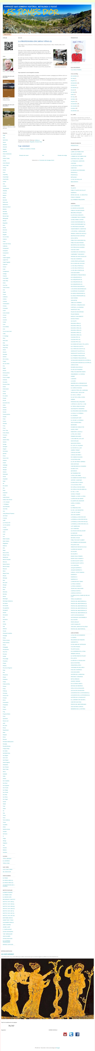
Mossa (4, 587)
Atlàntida (5, 190)
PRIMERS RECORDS (76, 436)
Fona (4, 425)
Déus (4, 338)
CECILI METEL (74, 238)
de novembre (74, 76)
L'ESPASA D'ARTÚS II (76, 593)
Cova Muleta (6, 326)
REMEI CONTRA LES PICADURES (79, 385)
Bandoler (5, 200)
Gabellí (4, 437)
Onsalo (4, 631)
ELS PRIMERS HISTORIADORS (78, 542)
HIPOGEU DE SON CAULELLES (78, 256)
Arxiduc (4, 186)
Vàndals (5, 831)
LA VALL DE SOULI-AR (76, 179)
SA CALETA (73, 321)
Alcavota (5, 147)
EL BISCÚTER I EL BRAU (77, 482)
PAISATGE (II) (74, 174)
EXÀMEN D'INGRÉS (7, 892)
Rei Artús (5, 725)
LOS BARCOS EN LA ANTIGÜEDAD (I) (80, 692)
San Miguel (5, 755)
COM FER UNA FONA (76, 702)
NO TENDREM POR (75, 473)
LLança (4, 527)
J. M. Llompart (6, 502)
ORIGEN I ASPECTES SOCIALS (78, 233)
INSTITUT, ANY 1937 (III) (9, 915)
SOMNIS (73, 399)
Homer (4, 476)
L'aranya (5, 518)
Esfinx (4, 405)
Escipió (4, 398)
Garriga (4, 444)
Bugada (4, 234)
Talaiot (4, 803)
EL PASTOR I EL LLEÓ (76, 447)
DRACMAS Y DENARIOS (77, 676)
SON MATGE (74, 300)
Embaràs (5, 379)
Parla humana (6, 642)
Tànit (4, 806)
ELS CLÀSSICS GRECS (76, 683)
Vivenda (5, 847)
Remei (4, 727)
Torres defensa (6, 820)
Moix (4, 580)
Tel (3, 810)
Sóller (4, 776)
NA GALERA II (74, 553)
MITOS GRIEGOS (75, 679)
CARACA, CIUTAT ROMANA (77, 572)
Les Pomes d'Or (6, 522)
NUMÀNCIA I (74, 574)
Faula (4, 419)
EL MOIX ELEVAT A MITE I (77, 560)
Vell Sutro (5, 833)
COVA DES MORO (75, 272)
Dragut (4, 361)
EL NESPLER (74, 533)
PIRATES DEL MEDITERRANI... (78, 629)
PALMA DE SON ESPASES (77, 311)
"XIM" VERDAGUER (7, 934)
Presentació (5, 702)
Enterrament (6, 389)
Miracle (4, 575)
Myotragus (5, 598)
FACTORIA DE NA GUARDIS (78, 247)
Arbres (4, 170)
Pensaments (6, 649)
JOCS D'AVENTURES (76, 422)
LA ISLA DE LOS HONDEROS (78, 635)
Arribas (4, 181)
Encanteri (5, 382)
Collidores (5, 296)
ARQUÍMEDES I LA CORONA (78, 374)
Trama (4, 822)
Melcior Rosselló (6, 559)
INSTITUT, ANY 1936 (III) (9, 906)
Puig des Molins (6, 714)
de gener (73, 80)
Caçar (4, 241)
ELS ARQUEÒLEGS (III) (76, 281)
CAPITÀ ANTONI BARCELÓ (77, 615)
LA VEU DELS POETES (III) (77, 270)
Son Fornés (5, 787)
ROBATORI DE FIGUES (76, 535)
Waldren (5, 850)
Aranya (4, 167)
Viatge (4, 838)
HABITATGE (74, 167)
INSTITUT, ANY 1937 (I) (8, 911)
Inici (43, 155)
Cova (4, 324)
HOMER (73, 376)
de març (73, 96)
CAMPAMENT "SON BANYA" (78, 254)
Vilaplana (5, 843)
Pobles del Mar (6, 684)
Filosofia (5, 423)
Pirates (4, 663)
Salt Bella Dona (6, 753)
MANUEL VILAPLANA (8, 944)
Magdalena (5, 543)
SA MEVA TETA (74, 468)
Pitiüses (5, 665)
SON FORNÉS (74, 298)
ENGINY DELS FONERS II (77, 558)
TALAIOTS (73, 188)
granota (4, 453)
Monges (5, 585)
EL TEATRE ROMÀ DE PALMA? (78, 656)
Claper (4, 292)
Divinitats (5, 354)
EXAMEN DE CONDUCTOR (77, 427)
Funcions (5, 435)
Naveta (4, 612)
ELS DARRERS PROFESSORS (6, 941)
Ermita (4, 393)
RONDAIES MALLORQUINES (78, 401)
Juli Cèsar (5, 515)
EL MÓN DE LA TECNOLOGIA (78, 660)
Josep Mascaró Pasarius (8, 513)
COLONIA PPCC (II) (75, 339)
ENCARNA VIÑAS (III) (76, 328)
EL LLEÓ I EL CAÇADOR (77, 445)
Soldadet (5, 774)
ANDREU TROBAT (75, 450)
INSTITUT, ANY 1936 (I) (8, 901)
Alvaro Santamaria (7, 153)
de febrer (73, 99)
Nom (4, 617)
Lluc (4, 536)
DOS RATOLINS (75, 441)
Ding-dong (5, 347)
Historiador (5, 474)
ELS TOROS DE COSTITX (77, 346)
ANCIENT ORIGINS (75, 681)
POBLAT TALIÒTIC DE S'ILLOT (78, 190)
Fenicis (4, 421)
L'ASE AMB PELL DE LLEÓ (77, 438)
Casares (5, 276)
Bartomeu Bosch (7, 207)
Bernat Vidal (6, 216)
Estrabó (4, 409)
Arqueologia (5, 177)
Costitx (4, 322)
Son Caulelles (6, 780)
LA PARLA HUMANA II (76, 586)
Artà (4, 183)
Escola (4, 400)
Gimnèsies (5, 451)
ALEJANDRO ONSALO (8, 922)
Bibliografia (5, 218)
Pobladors (5, 679)
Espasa (4, 407)
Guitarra (5, 460)
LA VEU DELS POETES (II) (77, 268)
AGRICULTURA (74, 364)
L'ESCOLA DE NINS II (76, 454)
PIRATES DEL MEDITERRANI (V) (79, 610)
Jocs (4, 511)
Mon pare (5, 582)
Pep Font (5, 651)
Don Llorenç (5, 359)
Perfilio (4, 656)
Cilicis (4, 283)
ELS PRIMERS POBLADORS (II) (78, 358)
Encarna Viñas (38, 141)
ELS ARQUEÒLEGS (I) (76, 277)
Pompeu (5, 697)
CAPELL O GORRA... (76, 503)
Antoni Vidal (5, 165)
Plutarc (4, 677)
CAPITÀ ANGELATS (75, 624)
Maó (4, 548)
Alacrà (4, 142)
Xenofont (5, 852)
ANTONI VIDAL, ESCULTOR (77, 392)
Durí (4, 366)
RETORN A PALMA (75, 537)
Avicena (5, 193)
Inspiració (5, 492)
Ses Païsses (6, 767)
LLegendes (5, 529)
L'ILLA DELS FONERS (76, 69)
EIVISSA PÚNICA (75, 318)
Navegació (5, 610)
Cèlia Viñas (5, 280)
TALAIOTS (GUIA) (75, 649)
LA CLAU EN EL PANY (76, 484)
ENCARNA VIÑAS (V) (76, 332)
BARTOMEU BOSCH (8, 917)
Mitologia (5, 578)
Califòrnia (5, 246)
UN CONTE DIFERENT (76, 154)
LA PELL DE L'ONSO (76, 434)
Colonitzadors (6, 303)
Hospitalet (5, 479)
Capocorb (5, 264)
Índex (4, 490)
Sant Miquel (5, 760)
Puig (4, 711)
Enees (4, 386)
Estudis (4, 412)
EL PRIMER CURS (7, 894)
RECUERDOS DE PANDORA (78, 639)
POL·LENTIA (74, 658)
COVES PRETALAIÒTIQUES (78, 261)
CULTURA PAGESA (75, 646)
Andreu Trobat (6, 158)
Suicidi (4, 801)
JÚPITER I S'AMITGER (76, 480)
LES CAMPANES (75, 528)
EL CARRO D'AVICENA (76, 387)
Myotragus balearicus (8, 601)
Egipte (4, 368)
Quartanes (5, 718)
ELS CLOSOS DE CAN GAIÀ (78, 263)
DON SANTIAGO (75, 464)
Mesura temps (6, 566)
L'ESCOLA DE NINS (75, 452)
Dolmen (4, 356)
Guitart (4, 462)
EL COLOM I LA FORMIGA (77, 420)
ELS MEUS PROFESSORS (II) (78, 295)
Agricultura (5, 140)
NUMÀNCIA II (74, 577)
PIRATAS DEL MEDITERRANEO (78, 704)
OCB (4, 621)
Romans (5, 739)
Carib (4, 269)
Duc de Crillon (6, 363)
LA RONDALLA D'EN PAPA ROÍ (78, 517)
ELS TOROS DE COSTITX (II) (78, 348)
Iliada (4, 481)
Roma (4, 737)
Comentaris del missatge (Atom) (46, 160)
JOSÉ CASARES (7, 924)
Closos (4, 294)
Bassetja (5, 211)
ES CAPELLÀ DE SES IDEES (78, 487)
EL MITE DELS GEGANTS (77, 215)
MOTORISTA (74, 471)
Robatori (5, 734)
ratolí (4, 723)
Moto (4, 589)
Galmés (4, 442)
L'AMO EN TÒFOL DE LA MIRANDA (79, 390)
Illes (4, 488)
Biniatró (4, 220)
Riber (4, 732)
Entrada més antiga (62, 155)
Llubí (4, 534)
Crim (4, 329)
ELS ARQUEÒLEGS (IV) (76, 284)
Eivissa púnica (6, 372)
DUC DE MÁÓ (74, 619)
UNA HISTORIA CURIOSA (77, 706)
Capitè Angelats (6, 262)
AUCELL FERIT (74, 429)
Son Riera (5, 797)
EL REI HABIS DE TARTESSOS (78, 644)
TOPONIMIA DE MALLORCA (77, 667)
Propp (4, 707)
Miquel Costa (6, 573)
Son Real (5, 794)
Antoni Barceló (6, 163)
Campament (6, 248)
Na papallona (6, 608)
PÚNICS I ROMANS (75, 197)
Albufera (5, 144)
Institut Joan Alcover (7, 499)
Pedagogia (5, 647)
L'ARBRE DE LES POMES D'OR (78, 156)
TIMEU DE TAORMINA (76, 302)
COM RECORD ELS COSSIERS (78, 466)
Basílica (5, 209)
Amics (4, 156)
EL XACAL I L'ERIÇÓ (76, 394)
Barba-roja (5, 202)
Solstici (4, 778)
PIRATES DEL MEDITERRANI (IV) (79, 608)
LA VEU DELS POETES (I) (77, 265)
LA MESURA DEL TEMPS (77, 581)
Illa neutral (5, 485)
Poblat (4, 681)
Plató (4, 670)
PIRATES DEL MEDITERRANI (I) (78, 601)
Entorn (4, 391)
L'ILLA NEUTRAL (75, 565)
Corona (4, 315)
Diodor (4, 349)
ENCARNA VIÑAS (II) (76, 325)
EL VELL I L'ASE (75, 491)
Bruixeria (5, 229)
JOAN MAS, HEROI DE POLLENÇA (79, 626)
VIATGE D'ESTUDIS (7, 938)
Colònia (4, 299)
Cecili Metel (5, 278)
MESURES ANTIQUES (76, 212)
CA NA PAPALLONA (75, 459)
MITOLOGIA (74, 177)
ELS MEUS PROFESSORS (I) (78, 293)
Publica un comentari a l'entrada (27, 148)
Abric (4, 137)
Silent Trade (5, 769)
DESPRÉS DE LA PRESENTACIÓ (79, 383)
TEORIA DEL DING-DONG (77, 588)
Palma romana (6, 640)
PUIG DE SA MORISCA (76, 258)
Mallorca (5, 545)
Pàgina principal (7, 34)
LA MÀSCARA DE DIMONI (77, 498)
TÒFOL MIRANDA (7, 858)
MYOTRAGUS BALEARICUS (78, 286)
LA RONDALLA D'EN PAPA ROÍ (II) (79, 519)
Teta (4, 813)
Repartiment (6, 730)
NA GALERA (74, 551)
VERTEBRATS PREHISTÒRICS (78, 275)
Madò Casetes (6, 538)
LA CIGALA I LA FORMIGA (77, 413)
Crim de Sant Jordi (7, 331)
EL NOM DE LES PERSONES (78, 170)
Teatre (4, 808)
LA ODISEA (73, 637)
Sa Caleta (5, 751)
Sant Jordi (5, 757)
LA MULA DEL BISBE (76, 475)
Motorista (5, 591)
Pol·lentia (5, 693)
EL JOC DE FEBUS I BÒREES (78, 461)
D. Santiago (5, 336)
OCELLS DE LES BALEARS (77, 688)
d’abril (72, 94)
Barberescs (5, 204)
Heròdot (5, 467)
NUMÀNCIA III (74, 579)
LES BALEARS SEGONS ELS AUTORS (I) (81, 360)
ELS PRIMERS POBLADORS (78, 199)
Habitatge (5, 465)
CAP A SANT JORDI (7, 869)
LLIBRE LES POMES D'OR (77, 151)
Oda (4, 626)
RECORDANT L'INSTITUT (9, 899)
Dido (4, 343)
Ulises (4, 827)
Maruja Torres (6, 555)
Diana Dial (5, 340)
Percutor (5, 654)
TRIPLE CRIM (6, 863)
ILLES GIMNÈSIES (75, 205)
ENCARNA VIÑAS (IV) (76, 330)
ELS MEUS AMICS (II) (8, 882)
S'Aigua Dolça (6, 748)
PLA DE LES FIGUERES (76, 369)
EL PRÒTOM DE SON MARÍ (77, 226)
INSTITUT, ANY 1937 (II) (8, 913)
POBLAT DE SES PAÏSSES (77, 242)
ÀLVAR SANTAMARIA (8, 931)
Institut (4, 495)
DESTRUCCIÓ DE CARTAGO (78, 235)
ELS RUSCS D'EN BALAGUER (78, 530)
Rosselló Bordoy (6, 746)
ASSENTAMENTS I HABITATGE (78, 228)
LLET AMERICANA (75, 526)
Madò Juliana (6, 541)
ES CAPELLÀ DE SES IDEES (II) (78, 489)
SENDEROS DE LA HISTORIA (78, 709)
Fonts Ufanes (6, 432)
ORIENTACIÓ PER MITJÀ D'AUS (78, 547)
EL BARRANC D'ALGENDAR (78, 291)
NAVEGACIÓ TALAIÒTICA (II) (78, 353)
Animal (4, 160)
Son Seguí (5, 799)
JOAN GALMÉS (6, 936)
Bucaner (5, 232)
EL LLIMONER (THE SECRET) (78, 699)
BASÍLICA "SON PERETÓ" (77, 316)
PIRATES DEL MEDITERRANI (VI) (79, 612)
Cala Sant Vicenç (7, 243)
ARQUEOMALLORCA (76, 665)
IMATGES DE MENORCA (77, 685)
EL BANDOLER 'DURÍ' (76, 417)
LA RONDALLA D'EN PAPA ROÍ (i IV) (79, 523)
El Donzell (5, 375)
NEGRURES (74, 424)
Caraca (4, 266)
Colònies (5, 301)
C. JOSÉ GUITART (7, 929)
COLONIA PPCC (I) (75, 337)
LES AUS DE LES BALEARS (77, 690)
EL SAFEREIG (6, 860)
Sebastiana (5, 764)
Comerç (5, 306)
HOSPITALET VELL (75, 309)
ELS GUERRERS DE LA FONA (78, 651)
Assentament (6, 188)
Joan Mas (5, 508)
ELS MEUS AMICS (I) (8, 880)
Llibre (4, 531)
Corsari (4, 317)
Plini (4, 672)
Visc (4, 845)
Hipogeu (5, 469)
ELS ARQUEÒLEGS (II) (76, 279)
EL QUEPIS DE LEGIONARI (77, 500)
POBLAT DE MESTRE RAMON (78, 371)
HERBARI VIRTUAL (75, 653)
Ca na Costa (6, 236)
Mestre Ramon (6, 564)
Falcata (4, 416)
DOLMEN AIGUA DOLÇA (77, 367)
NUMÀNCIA (73, 192)
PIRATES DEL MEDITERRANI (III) (79, 605)
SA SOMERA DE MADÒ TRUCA (78, 477)
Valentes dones (6, 829)
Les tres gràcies (6, 525)
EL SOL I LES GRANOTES (77, 510)
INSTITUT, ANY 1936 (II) (8, 904)
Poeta (4, 688)
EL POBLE (5, 878)
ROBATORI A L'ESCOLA (76, 431)
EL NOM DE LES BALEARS (77, 208)
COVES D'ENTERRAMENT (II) (78, 224)
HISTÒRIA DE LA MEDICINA (77, 674)
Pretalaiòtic (5, 704)
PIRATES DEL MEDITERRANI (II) (79, 603)
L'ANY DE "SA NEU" (75, 512)
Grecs (4, 455)
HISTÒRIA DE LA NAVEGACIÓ (78, 697)
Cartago (5, 273)
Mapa (4, 550)
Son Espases (6, 785)
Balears (4, 195)
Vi (3, 836)
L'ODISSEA (73, 378)
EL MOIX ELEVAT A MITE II (77, 563)
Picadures (5, 661)
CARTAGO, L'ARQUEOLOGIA (78, 305)
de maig (73, 78)
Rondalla (5, 744)
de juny (72, 90)
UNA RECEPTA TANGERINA (77, 408)
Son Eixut (5, 783)
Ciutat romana (6, 287)
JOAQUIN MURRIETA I (76, 567)
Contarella (5, 308)
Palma (4, 638)
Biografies (32, 141)
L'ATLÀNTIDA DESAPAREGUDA (78, 288)
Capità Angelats (6, 257)
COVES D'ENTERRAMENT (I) (78, 222)
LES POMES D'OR (30, 12)
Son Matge (5, 790)
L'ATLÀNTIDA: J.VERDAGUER (78, 231)
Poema (4, 686)
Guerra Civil (5, 458)
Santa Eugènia (6, 762)
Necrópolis (5, 615)
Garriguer (5, 446)
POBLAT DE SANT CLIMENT (78, 540)
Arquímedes (5, 179)
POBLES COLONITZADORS (77, 210)
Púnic (4, 716)
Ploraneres (5, 674)
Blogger (58, 1047)
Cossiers (5, 319)
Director (5, 352)
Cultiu (4, 333)
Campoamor (6, 253)
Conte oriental (6, 313)
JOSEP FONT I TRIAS (8, 920)
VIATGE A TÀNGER (75, 494)
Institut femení (6, 497)
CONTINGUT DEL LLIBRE (77, 158)
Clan (4, 289)
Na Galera (5, 603)
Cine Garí (5, 285)
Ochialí (4, 624)
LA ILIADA (73, 381)
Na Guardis (5, 605)
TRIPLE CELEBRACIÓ (76, 599)
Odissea (5, 628)
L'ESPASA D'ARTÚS (75, 590)
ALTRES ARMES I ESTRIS (77, 219)
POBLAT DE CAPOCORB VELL (78, 240)
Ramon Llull (5, 721)
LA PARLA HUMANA (76, 583)
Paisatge (5, 635)
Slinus (4, 771)
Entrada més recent (23, 155)
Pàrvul (4, 644)
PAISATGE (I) (74, 172)
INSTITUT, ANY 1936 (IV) (9, 908)
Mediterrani (5, 557)
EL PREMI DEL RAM (76, 507)
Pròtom (4, 709)
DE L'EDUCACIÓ (7, 871)
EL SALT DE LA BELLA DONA (78, 397)
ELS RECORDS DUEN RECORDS (79, 411)
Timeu (4, 815)
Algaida (4, 149)
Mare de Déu (6, 552)
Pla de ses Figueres (7, 667)
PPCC (4, 700)
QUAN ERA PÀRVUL (76, 443)
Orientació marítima (7, 633)
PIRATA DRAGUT (75, 622)
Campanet (5, 250)
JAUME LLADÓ (6, 927)
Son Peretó (5, 792)
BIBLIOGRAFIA (74, 181)
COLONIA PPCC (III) (76, 341)
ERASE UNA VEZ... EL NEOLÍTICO (79, 194)
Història (4, 472)
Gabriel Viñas (6, 439)
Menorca (5, 561)
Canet (4, 255)
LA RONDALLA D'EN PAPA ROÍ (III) (79, 521)
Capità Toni (5, 259)
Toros (4, 817)
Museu (4, 596)
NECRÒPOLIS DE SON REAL (78, 245)
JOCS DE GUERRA (75, 514)
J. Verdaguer (6, 504)
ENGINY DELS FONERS (77, 556)
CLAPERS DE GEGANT (76, 549)
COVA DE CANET (75, 249)
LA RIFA (73, 505)
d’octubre (73, 85)
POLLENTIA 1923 (75, 544)
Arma (4, 172)
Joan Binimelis (6, 506)
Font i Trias (5, 430)
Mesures (5, 568)
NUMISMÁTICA (74, 642)
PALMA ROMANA (75, 314)
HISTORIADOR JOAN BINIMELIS (79, 617)
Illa (3, 483)
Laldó (4, 520)
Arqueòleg (5, 174)
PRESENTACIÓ (74, 145)
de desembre (74, 83)
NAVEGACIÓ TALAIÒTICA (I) (78, 351)
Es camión (5, 395)
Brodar (4, 227)
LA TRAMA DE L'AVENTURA (77, 161)
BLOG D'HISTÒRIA (75, 662)
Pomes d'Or (5, 695)
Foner (4, 428)
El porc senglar (6, 377)
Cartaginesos (6, 271)
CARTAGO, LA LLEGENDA (77, 307)
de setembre (74, 87)
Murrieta (5, 594)
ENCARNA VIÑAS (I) (76, 323)
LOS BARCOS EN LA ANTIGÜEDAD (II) (80, 695)
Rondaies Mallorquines (8, 741)
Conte (4, 310)
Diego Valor (5, 345)
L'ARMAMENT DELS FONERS (78, 217)
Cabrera (5, 239)
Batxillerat (5, 213)
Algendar (5, 151)
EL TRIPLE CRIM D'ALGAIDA (78, 406)
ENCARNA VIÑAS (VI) (76, 335)
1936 (4, 135)
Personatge (5, 658)
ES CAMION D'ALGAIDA (77, 457)
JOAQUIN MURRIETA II (76, 570)
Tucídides (5, 824)
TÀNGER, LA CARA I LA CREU (78, 496)
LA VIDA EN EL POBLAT (76, 165)
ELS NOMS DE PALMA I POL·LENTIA (80, 344)
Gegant (4, 449)
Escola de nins (6, 402)
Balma (4, 197)
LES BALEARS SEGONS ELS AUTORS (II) (81, 362)
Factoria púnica (6, 414)
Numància (5, 619)
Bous (4, 225)
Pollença (5, 691)
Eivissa (4, 370)
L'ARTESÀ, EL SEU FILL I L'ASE (78, 404)
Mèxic (4, 571)
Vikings (4, 840)
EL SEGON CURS (7, 897)
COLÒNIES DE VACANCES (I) (78, 251)
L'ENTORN (73, 163)
